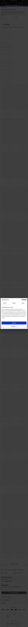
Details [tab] (14, 303)
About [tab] (23, 303)
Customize (14, 326)
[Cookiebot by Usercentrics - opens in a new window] (21, 300)
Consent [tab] (5, 303)
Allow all (14, 322)
